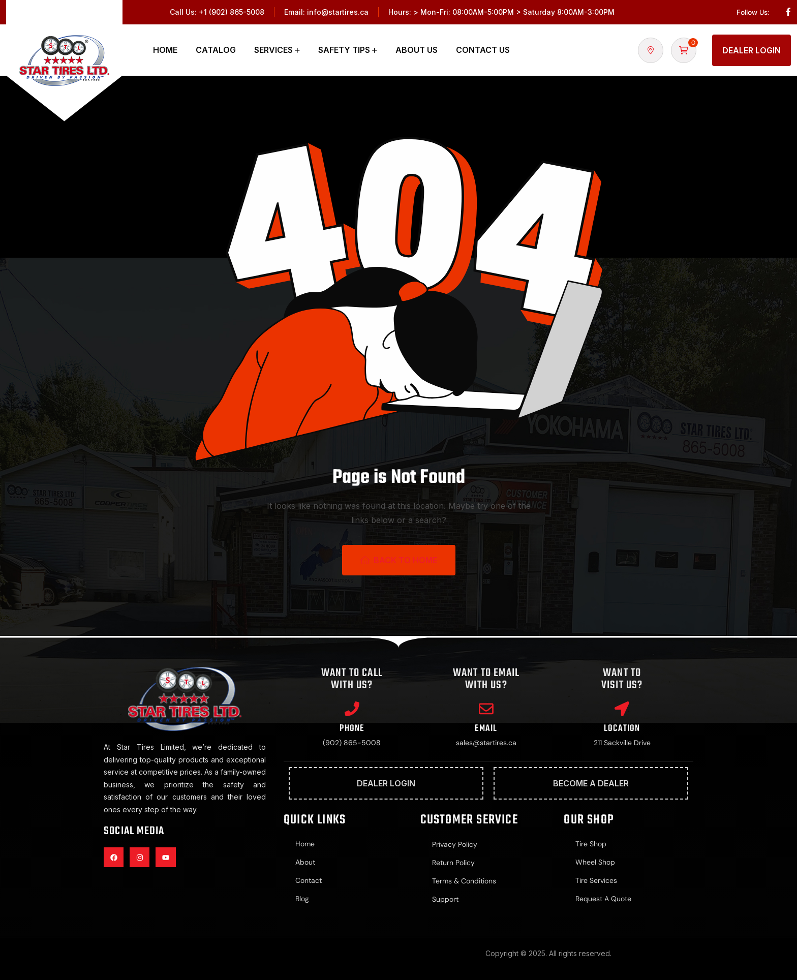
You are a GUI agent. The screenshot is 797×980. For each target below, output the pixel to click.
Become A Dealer (591, 784)
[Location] (622, 709)
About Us (416, 50)
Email (486, 729)
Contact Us (483, 50)
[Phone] (351, 709)
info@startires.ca (338, 12)
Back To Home (398, 560)
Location (622, 729)
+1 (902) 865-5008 (231, 12)
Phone (352, 729)
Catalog (216, 50)
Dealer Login (751, 50)
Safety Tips (344, 50)
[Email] (486, 709)
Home (165, 50)
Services (273, 50)
